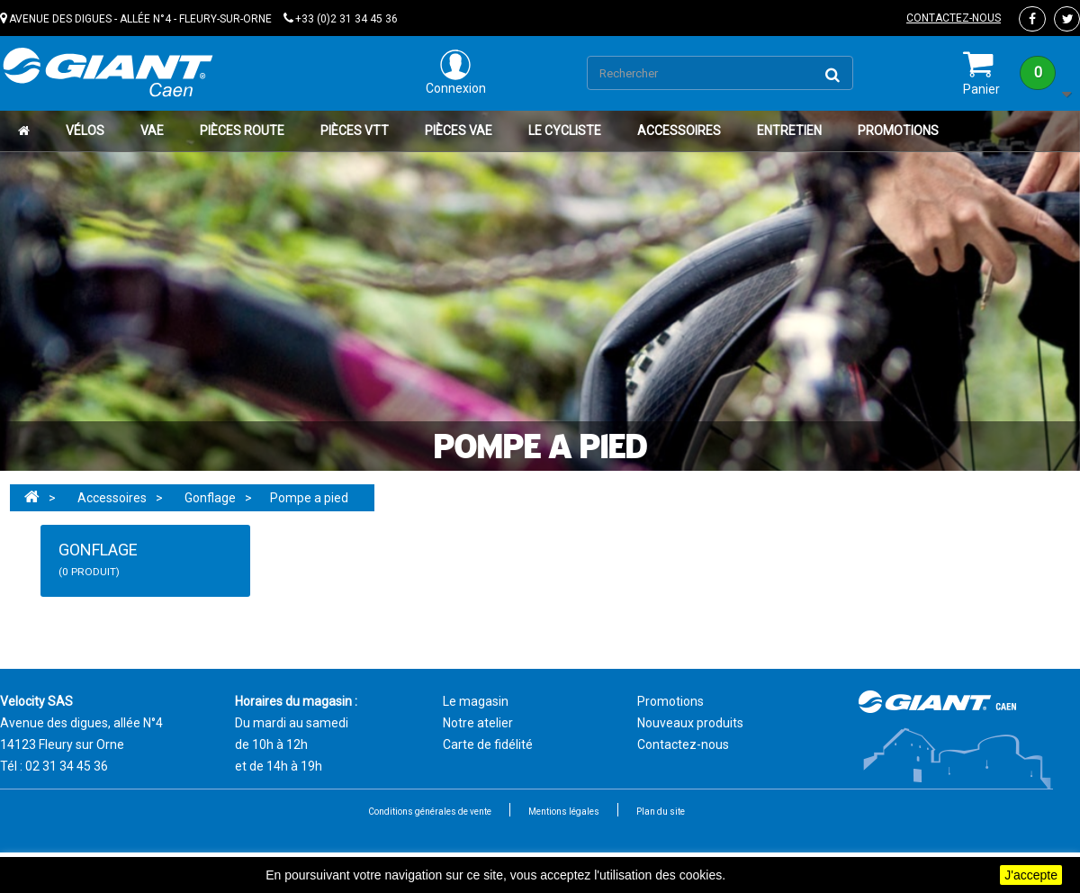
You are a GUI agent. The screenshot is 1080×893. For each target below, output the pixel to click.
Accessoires (679, 130)
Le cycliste (564, 130)
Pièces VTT (354, 130)
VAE (152, 130)
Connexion (456, 72)
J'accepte (1031, 875)
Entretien (789, 130)
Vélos (85, 130)
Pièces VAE (458, 130)
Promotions (898, 130)
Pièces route (242, 130)
